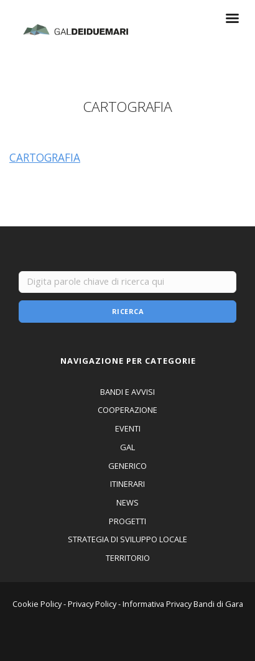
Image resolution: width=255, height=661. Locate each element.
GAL (127, 447)
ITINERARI (127, 483)
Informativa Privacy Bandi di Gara (183, 603)
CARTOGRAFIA (44, 157)
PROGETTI (127, 521)
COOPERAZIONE (127, 409)
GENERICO (127, 465)
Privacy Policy (92, 603)
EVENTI (128, 428)
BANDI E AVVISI (127, 391)
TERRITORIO (128, 557)
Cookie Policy (37, 603)
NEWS (127, 502)
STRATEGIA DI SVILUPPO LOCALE (127, 539)
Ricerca (128, 311)
